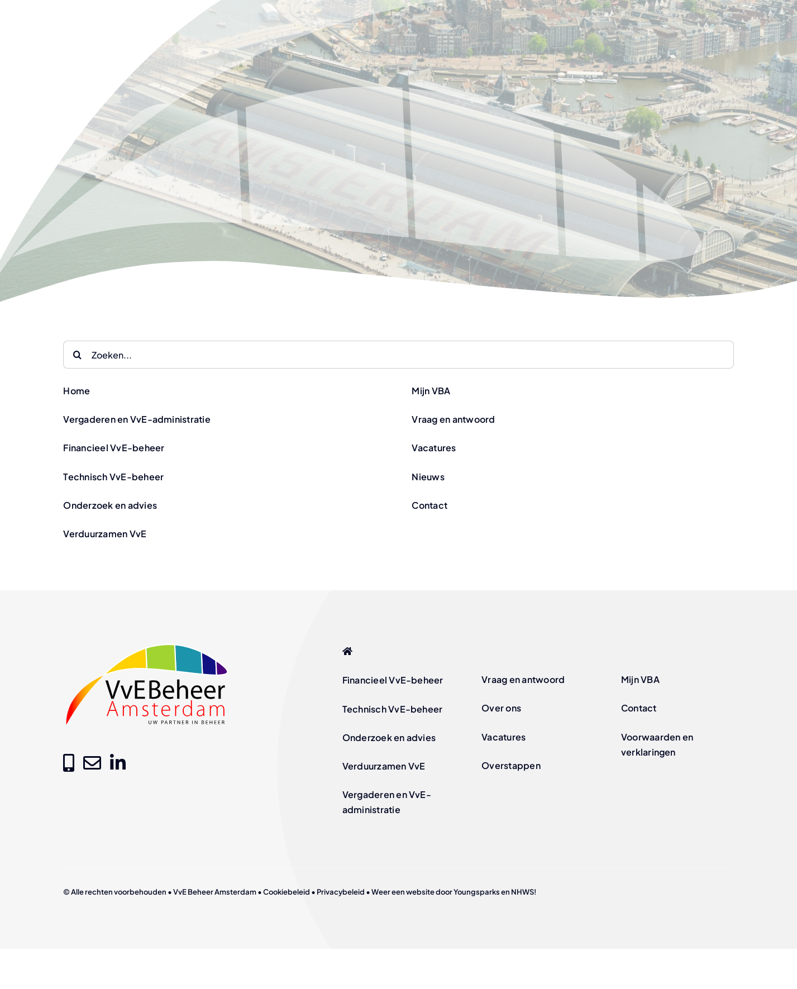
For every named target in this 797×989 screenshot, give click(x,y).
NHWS (522, 891)
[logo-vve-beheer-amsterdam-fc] (147, 645)
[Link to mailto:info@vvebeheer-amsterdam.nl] (92, 763)
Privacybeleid (341, 891)
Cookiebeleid (286, 891)
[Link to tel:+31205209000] (68, 763)
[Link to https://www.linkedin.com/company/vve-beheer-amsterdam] (118, 763)
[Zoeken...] (398, 355)
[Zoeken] (77, 355)
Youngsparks (477, 891)
